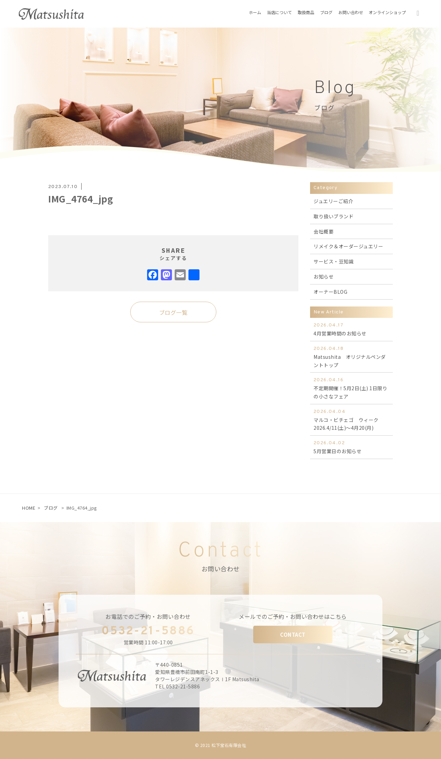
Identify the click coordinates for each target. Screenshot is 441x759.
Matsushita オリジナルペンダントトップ (351, 356)
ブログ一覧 (173, 312)
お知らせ (324, 276)
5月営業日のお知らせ (351, 447)
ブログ (51, 508)
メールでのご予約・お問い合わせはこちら (293, 616)
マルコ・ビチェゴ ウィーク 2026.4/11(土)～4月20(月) (351, 420)
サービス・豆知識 (333, 261)
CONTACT (293, 634)
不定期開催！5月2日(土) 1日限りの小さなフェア (351, 388)
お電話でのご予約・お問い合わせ (148, 616)
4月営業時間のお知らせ (351, 329)
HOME (28, 508)
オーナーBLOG (330, 291)
